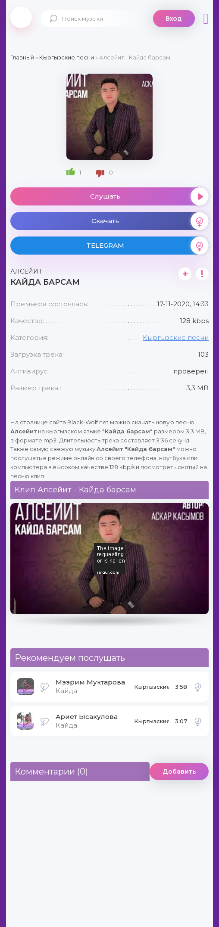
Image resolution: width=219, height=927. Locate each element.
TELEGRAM (147, 245)
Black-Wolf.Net (21, 17)
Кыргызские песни (176, 337)
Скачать (150, 221)
